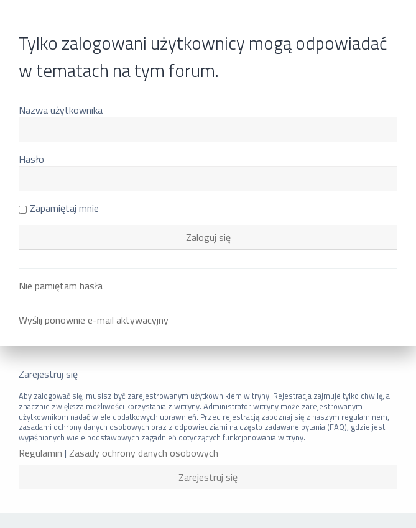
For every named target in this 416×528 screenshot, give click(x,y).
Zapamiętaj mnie (59, 208)
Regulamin (40, 453)
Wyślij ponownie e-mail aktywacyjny (94, 319)
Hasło (31, 159)
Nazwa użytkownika (61, 109)
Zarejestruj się (208, 477)
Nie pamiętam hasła (61, 285)
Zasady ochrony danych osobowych (143, 453)
